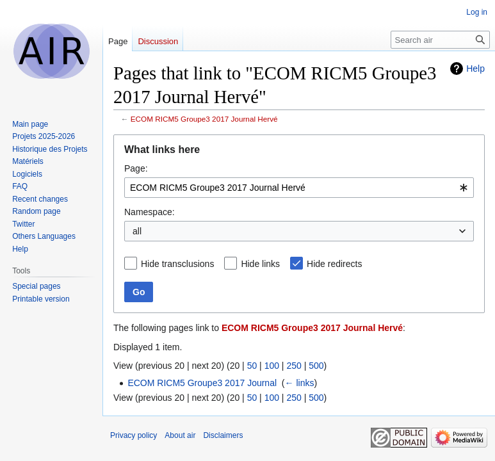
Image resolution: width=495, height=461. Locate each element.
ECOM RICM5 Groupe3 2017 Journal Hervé (204, 119)
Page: (136, 168)
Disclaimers (223, 435)
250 (293, 365)
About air (180, 435)
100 (271, 365)
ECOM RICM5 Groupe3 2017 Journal (202, 383)
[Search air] (440, 40)
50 (252, 365)
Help (475, 68)
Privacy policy (133, 435)
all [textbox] (137, 231)
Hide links (260, 264)
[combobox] (299, 187)
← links (299, 383)
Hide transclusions (177, 264)
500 (316, 365)
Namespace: (149, 212)
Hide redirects (334, 264)
